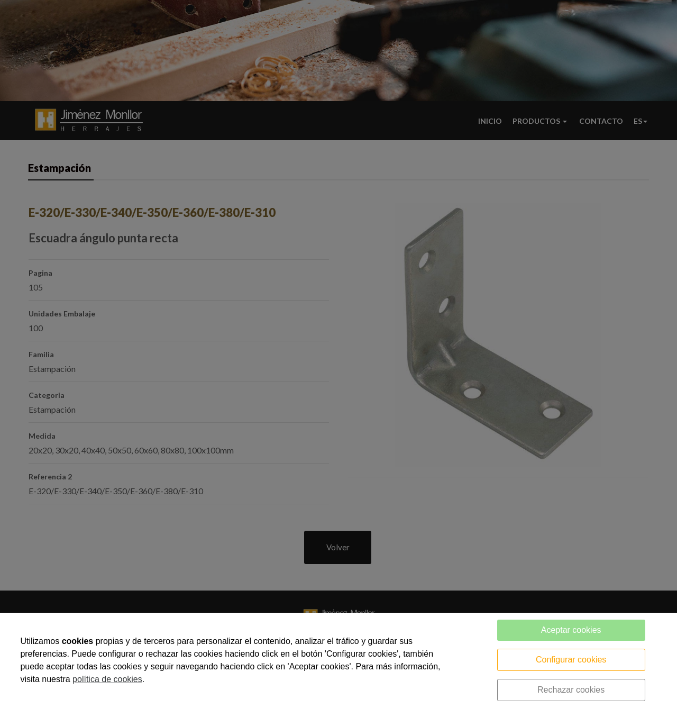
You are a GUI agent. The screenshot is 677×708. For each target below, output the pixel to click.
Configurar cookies (571, 659)
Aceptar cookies (571, 629)
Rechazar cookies (571, 689)
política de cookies (107, 679)
